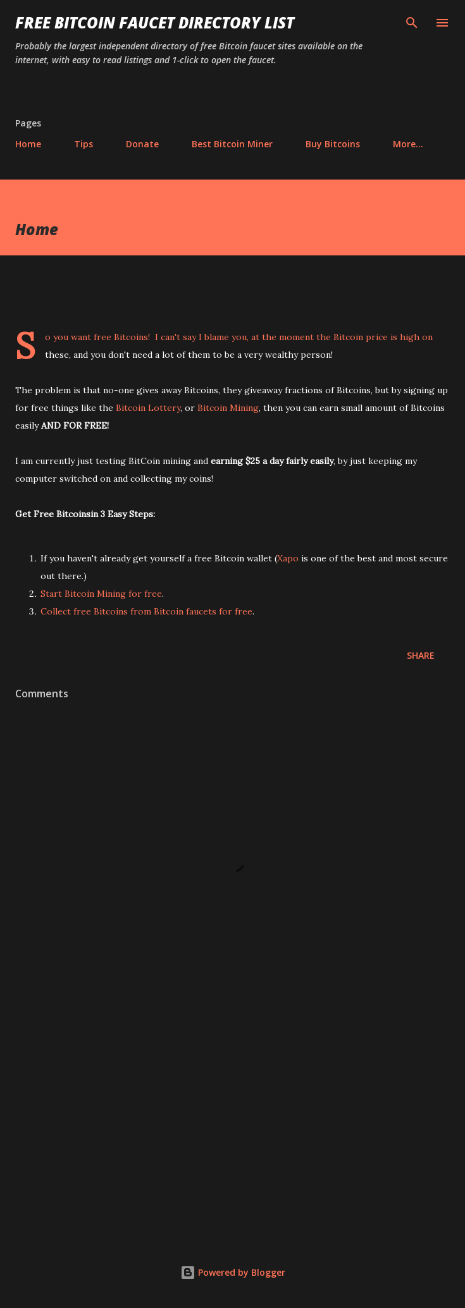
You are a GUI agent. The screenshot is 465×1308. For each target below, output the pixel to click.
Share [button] (421, 655)
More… (408, 144)
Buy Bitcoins (333, 144)
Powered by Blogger (232, 1272)
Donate (142, 144)
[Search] (411, 22)
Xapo (288, 558)
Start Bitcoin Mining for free (101, 593)
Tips (83, 144)
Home (28, 144)
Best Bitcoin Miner (232, 144)
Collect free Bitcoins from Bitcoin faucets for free (146, 611)
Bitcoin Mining (228, 407)
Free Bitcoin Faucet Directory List (154, 22)
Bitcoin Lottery (148, 407)
